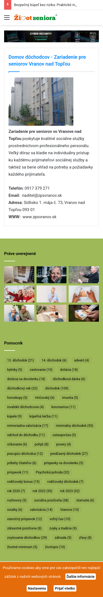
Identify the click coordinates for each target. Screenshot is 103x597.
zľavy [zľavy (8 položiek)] (85, 538)
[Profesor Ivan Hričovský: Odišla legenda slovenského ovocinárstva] (84, 274)
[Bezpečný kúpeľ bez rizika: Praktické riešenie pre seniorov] (19, 274)
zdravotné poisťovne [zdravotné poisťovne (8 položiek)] (24, 528)
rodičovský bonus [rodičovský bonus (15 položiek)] (23, 482)
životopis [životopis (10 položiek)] (55, 547)
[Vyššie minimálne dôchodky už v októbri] (84, 313)
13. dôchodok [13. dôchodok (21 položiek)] (20, 360)
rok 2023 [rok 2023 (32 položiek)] (70, 491)
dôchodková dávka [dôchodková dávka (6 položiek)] (69, 379)
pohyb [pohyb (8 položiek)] (42, 444)
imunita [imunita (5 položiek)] (70, 398)
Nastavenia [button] (37, 588)
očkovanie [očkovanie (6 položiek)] (17, 444)
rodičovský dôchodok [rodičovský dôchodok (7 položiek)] (65, 482)
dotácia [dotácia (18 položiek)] (69, 370)
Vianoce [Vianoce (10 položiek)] (69, 510)
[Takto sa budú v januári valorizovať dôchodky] (52, 313)
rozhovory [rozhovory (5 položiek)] (16, 500)
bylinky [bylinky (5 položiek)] (14, 370)
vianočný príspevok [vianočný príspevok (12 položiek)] (24, 519)
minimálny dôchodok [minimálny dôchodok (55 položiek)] (74, 426)
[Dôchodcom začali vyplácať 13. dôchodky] (84, 293)
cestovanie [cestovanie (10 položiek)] (41, 370)
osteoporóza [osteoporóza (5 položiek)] (64, 435)
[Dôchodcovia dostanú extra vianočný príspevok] (19, 293)
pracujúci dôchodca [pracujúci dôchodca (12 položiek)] (25, 454)
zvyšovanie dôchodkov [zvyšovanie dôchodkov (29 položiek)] (27, 538)
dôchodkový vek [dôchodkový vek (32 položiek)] (22, 388)
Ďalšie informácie (81, 576)
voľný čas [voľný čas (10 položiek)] (60, 519)
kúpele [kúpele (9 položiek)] (14, 416)
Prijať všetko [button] (65, 588)
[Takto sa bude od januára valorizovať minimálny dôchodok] (19, 313)
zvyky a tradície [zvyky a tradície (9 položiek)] (63, 528)
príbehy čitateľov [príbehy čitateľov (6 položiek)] (21, 463)
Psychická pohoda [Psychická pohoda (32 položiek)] (52, 472)
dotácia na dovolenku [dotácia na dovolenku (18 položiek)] (26, 379)
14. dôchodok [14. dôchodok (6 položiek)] (53, 360)
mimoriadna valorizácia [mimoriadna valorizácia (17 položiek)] (27, 426)
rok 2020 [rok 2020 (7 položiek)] (16, 491)
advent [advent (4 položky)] (81, 360)
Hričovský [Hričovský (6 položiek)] (44, 398)
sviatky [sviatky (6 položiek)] (14, 510)
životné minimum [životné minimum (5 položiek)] (22, 547)
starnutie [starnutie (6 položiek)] (85, 500)
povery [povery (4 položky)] (63, 444)
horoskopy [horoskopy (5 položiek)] (17, 398)
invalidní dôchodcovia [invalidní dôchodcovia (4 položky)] (25, 407)
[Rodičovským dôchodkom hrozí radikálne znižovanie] (52, 293)
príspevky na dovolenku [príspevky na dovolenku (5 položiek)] (63, 463)
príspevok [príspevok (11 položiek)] (17, 472)
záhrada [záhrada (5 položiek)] (63, 538)
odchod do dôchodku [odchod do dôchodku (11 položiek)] (26, 435)
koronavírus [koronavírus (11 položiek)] (63, 407)
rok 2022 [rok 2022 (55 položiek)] (42, 491)
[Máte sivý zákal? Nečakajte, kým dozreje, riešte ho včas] (52, 274)
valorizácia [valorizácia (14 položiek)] (41, 510)
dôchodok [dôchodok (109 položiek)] (56, 388)
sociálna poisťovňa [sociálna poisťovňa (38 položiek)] (51, 500)
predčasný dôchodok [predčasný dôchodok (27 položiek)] (69, 454)
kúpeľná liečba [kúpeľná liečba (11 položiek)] (43, 416)
